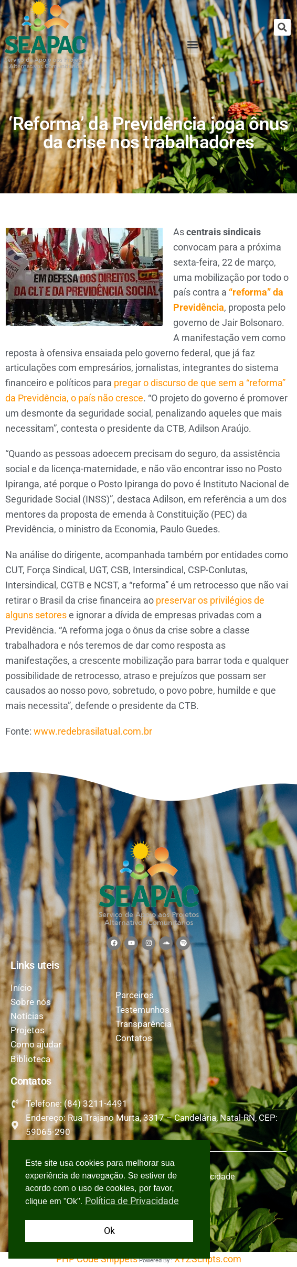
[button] (282, 27)
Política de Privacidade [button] (132, 1200)
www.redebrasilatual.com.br (93, 731)
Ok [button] (109, 1230)
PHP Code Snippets (96, 1258)
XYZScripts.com (207, 1258)
